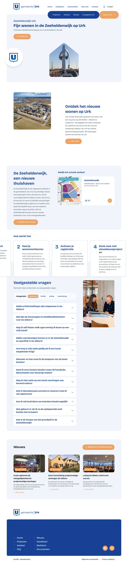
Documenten (73, 7)
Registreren (109, 15)
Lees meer (73, 141)
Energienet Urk (88, 15)
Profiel (43, 296)
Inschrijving (62, 296)
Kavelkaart (60, 7)
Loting (51, 296)
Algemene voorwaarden (90, 559)
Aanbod (67, 15)
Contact (95, 7)
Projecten (56, 15)
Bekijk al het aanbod (25, 222)
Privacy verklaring (108, 559)
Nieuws (76, 15)
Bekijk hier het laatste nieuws (98, 447)
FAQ (17, 549)
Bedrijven (39, 545)
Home (49, 7)
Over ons (84, 7)
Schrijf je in (22, 36)
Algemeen (33, 296)
